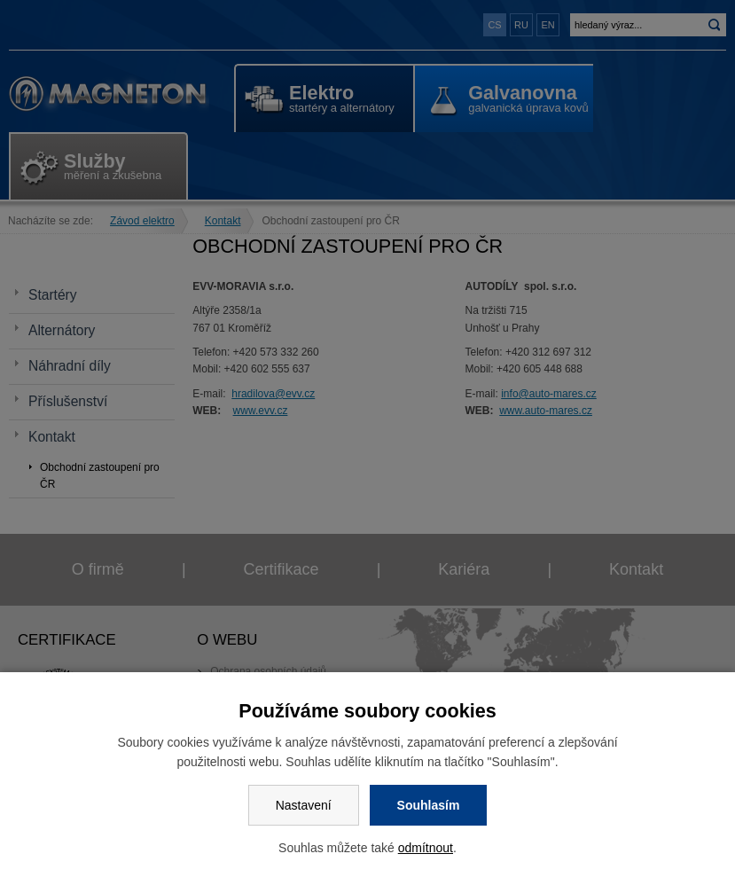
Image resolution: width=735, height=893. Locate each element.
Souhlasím (428, 805)
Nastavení (304, 805)
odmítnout (425, 848)
